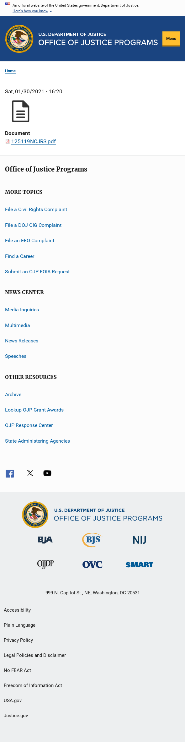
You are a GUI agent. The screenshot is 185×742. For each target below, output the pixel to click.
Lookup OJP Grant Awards (34, 410)
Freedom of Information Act (33, 685)
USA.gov (13, 700)
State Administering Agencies (37, 441)
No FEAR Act (17, 670)
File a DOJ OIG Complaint (33, 225)
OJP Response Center (29, 425)
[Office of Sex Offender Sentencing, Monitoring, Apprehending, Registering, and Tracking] (139, 568)
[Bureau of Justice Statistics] (92, 548)
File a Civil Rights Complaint (36, 209)
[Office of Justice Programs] (19, 39)
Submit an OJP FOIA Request (37, 272)
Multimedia (17, 325)
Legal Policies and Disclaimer (35, 655)
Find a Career (19, 256)
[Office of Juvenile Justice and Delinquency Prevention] (45, 570)
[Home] (98, 39)
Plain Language (19, 625)
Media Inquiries (22, 310)
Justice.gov (16, 715)
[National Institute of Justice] (139, 545)
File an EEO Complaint (29, 240)
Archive (13, 394)
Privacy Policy (18, 640)
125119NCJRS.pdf (33, 141)
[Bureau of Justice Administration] (45, 544)
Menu (171, 38)
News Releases (21, 341)
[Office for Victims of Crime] (92, 569)
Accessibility (17, 610)
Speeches (15, 356)
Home (10, 70)
